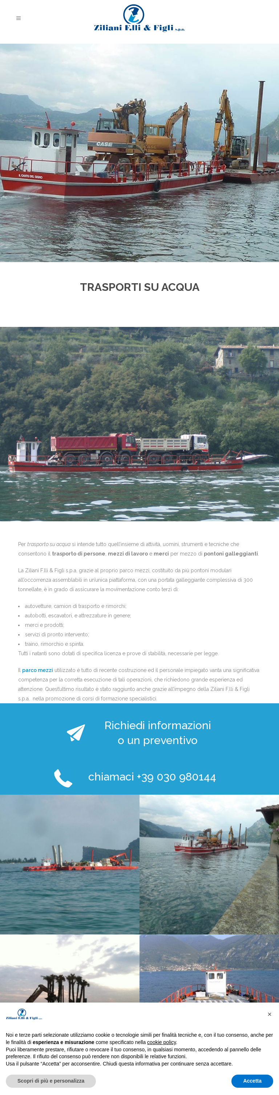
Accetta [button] (252, 1081)
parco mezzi (37, 670)
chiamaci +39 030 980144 (152, 776)
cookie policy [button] (161, 1042)
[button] (269, 1014)
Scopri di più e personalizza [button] (50, 1081)
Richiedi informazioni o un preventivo (157, 733)
